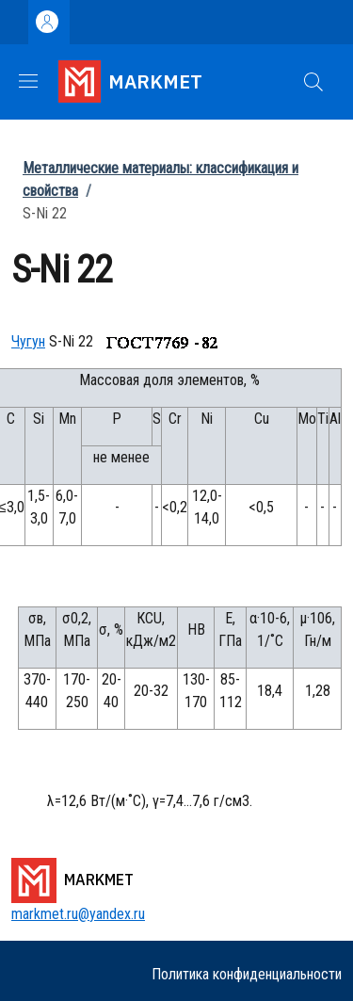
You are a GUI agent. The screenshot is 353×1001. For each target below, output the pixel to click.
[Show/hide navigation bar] (28, 81)
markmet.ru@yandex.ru (78, 914)
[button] (313, 82)
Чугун (28, 341)
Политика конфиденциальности (247, 974)
